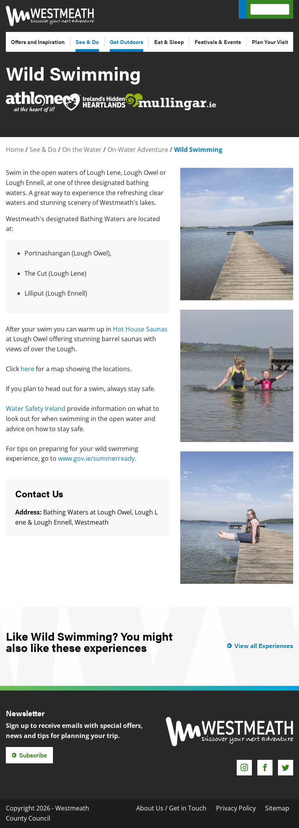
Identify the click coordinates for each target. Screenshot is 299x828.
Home (15, 149)
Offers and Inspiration (38, 42)
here (27, 369)
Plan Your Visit (270, 42)
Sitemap (277, 808)
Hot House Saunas (140, 329)
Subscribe (33, 754)
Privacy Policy (236, 808)
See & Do (87, 42)
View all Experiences (263, 645)
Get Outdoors (126, 42)
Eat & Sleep (169, 42)
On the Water (82, 149)
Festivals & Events (218, 42)
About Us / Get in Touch (171, 808)
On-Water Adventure (137, 149)
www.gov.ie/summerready (96, 458)
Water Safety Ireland (35, 408)
